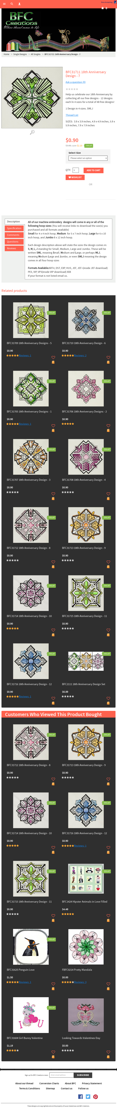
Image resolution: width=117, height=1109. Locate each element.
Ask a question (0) (76, 82)
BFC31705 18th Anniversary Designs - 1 (29, 411)
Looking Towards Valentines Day (81, 1038)
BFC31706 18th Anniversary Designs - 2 (84, 411)
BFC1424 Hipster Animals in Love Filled (84, 901)
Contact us (66, 1088)
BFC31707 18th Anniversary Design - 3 (28, 480)
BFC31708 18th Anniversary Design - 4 (84, 480)
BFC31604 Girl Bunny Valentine (25, 1038)
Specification (14, 228)
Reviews (11, 248)
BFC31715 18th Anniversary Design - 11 (84, 616)
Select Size (75, 153)
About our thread (24, 1083)
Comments (13, 235)
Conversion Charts (49, 1083)
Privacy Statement (92, 1083)
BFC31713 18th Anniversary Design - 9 (84, 548)
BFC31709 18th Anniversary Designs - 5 (29, 343)
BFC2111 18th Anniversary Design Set (83, 684)
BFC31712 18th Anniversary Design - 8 (28, 548)
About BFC (70, 1083)
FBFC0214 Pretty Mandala (77, 970)
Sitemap (50, 1088)
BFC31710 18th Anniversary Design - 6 (84, 343)
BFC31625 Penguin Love (20, 970)
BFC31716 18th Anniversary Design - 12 (29, 684)
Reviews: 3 (80, 982)
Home (6, 54)
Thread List (72, 115)
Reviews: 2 (80, 355)
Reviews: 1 (25, 355)
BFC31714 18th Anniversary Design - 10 (29, 616)
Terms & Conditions (29, 1088)
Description (13, 221)
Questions (12, 241)
